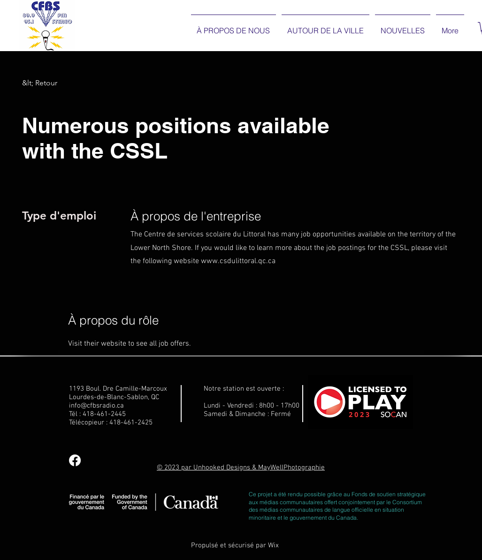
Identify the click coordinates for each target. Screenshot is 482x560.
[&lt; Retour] (55, 83)
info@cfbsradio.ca (96, 405)
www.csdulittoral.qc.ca (238, 261)
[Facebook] (75, 460)
